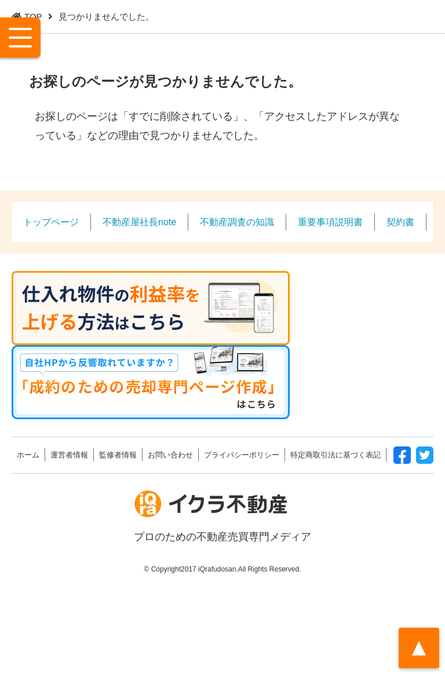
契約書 (400, 221)
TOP (33, 16)
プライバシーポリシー (241, 455)
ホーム (28, 455)
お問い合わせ (170, 455)
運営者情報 (69, 455)
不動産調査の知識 (237, 221)
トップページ (51, 221)
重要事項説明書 (330, 221)
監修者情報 (118, 455)
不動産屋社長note (139, 221)
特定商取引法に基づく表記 (335, 455)
